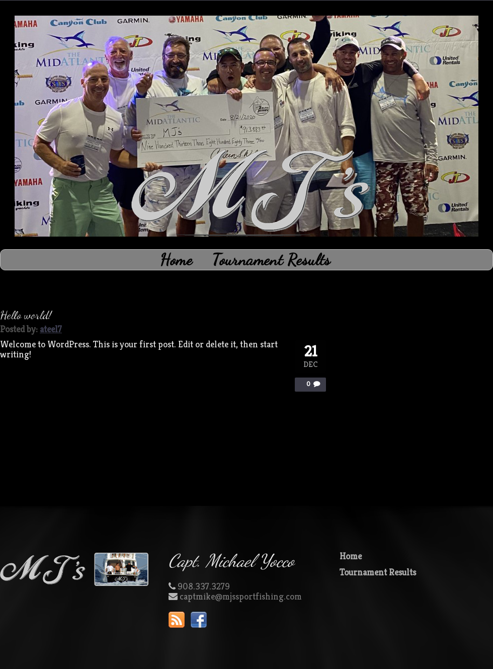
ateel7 (51, 329)
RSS (177, 620)
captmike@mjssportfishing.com (241, 596)
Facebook (199, 620)
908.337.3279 (204, 586)
